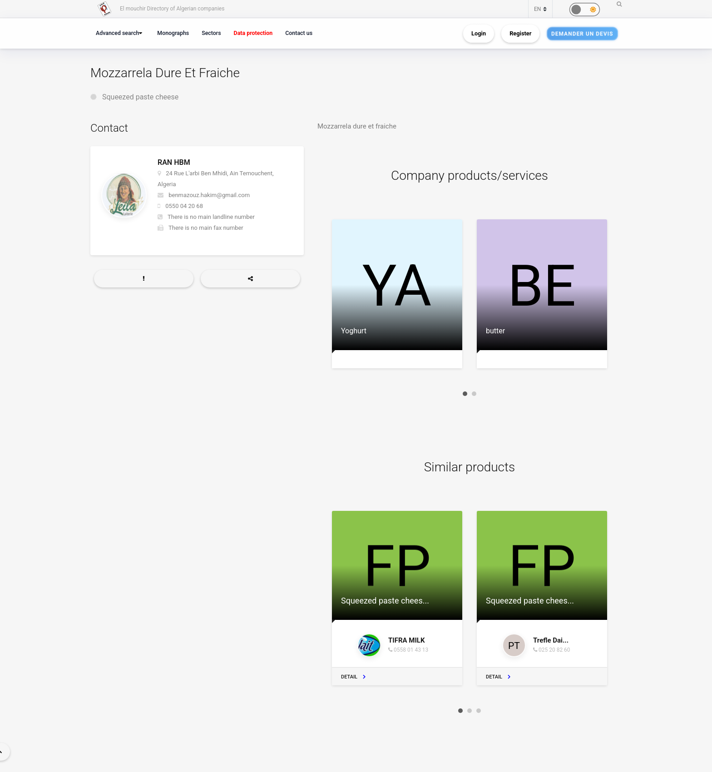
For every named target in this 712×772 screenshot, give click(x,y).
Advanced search (117, 33)
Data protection (253, 33)
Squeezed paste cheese (140, 97)
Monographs (173, 33)
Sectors (211, 33)
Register (520, 33)
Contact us (298, 33)
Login (478, 33)
